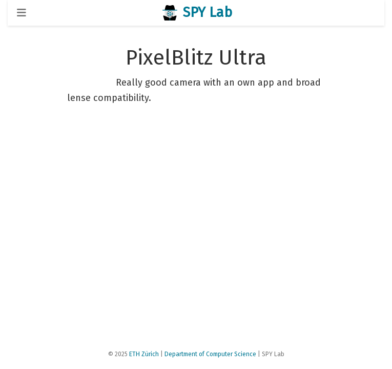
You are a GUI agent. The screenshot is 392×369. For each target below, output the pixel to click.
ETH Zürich (144, 354)
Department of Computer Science (210, 354)
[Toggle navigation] (21, 12)
